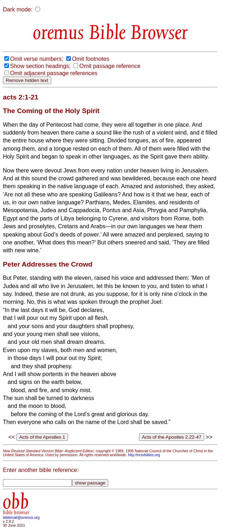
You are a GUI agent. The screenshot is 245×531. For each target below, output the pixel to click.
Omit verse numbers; (36, 59)
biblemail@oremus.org (21, 518)
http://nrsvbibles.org (144, 455)
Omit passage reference (109, 66)
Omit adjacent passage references (53, 73)
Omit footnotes (90, 59)
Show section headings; (40, 66)
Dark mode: (18, 9)
